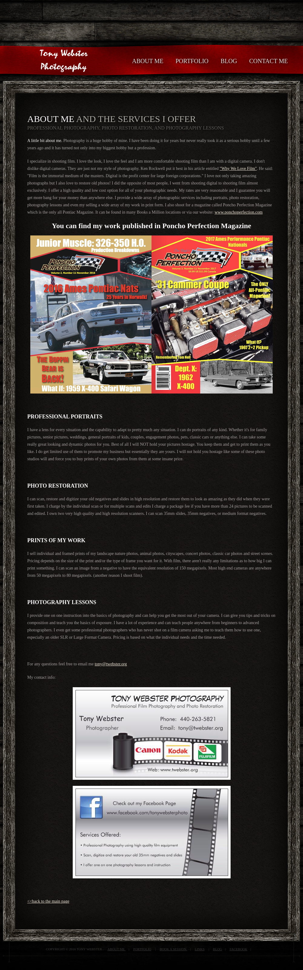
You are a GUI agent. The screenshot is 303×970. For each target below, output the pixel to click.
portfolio (142, 949)
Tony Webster (60, 39)
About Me (148, 61)
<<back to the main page (48, 901)
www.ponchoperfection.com (238, 212)
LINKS (200, 949)
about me (117, 949)
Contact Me (268, 61)
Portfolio (191, 61)
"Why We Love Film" (238, 168)
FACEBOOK (238, 949)
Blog (217, 949)
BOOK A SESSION (173, 949)
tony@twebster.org (111, 664)
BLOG (229, 61)
